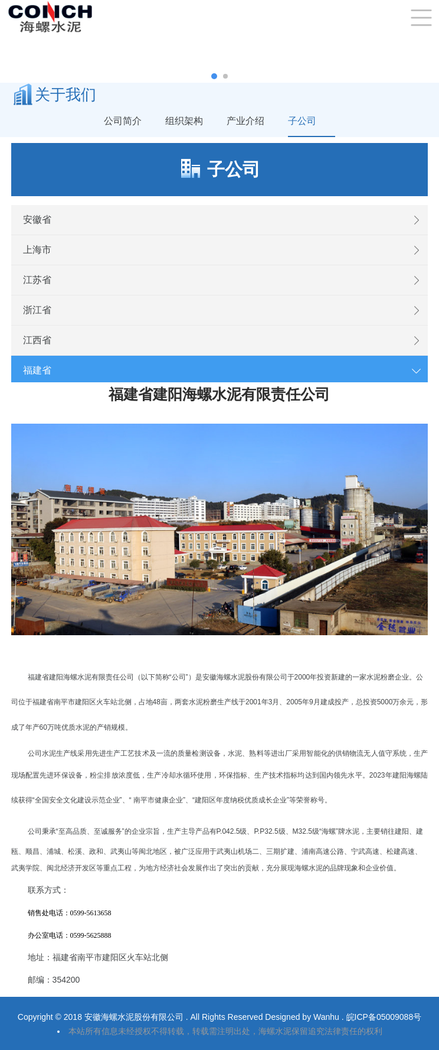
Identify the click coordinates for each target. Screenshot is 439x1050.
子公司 (302, 121)
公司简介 (123, 121)
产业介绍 (245, 121)
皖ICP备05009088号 (384, 1017)
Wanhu (327, 1017)
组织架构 (184, 121)
